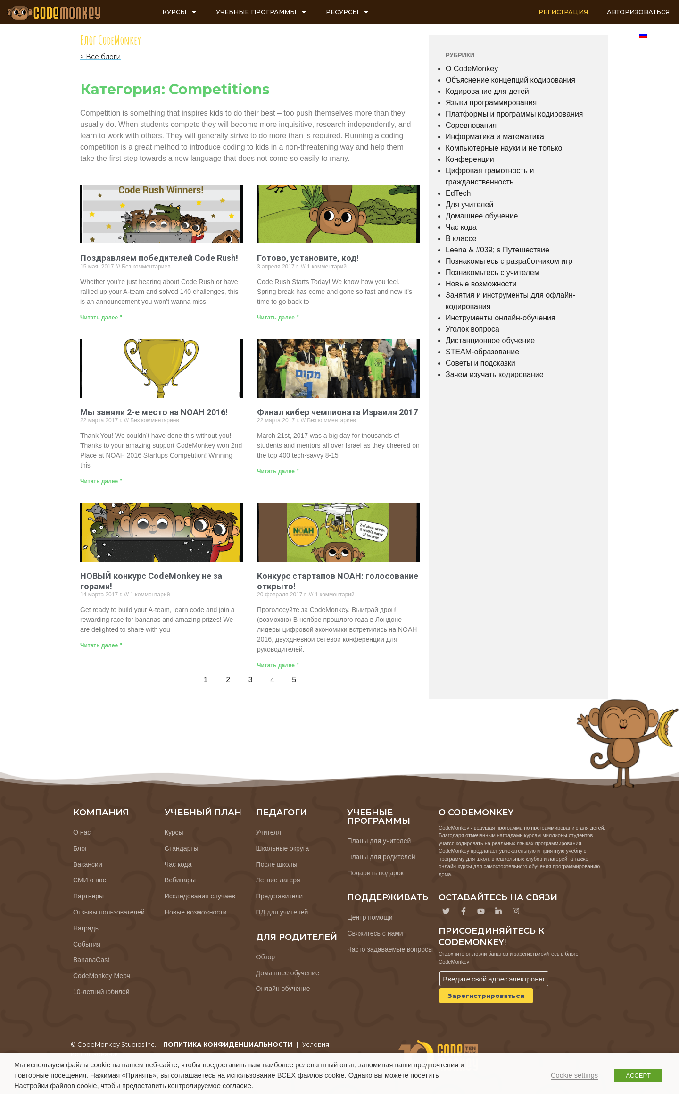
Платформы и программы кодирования (514, 114)
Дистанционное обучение (490, 340)
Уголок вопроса (472, 329)
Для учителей (469, 205)
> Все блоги (100, 56)
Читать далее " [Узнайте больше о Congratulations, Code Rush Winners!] (101, 317)
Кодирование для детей (487, 91)
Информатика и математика (495, 137)
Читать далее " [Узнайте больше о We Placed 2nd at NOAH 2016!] (101, 481)
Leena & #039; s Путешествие (497, 250)
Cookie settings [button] (574, 1075)
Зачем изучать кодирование (495, 374)
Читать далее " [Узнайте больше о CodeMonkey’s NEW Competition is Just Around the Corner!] (101, 645)
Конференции (470, 159)
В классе (461, 239)
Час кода (461, 227)
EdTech (458, 193)
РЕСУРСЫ (347, 12)
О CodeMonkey (472, 69)
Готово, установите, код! (308, 258)
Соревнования (471, 125)
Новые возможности (481, 284)
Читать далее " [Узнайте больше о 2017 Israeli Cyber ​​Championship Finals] (278, 471)
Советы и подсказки (480, 363)
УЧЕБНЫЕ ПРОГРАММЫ (261, 12)
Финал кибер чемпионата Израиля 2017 (337, 412)
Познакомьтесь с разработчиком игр (509, 261)
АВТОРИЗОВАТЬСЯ (638, 12)
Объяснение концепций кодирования (510, 80)
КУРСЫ (179, 12)
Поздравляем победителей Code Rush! (159, 258)
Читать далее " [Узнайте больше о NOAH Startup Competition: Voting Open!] (278, 665)
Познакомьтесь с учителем (492, 272)
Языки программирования (491, 103)
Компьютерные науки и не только (504, 148)
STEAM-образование (482, 352)
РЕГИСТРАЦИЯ (563, 12)
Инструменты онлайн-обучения (500, 318)
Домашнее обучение (482, 216)
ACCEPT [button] (638, 1075)
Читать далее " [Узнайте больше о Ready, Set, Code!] (278, 317)
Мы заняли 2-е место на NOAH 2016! (154, 412)
